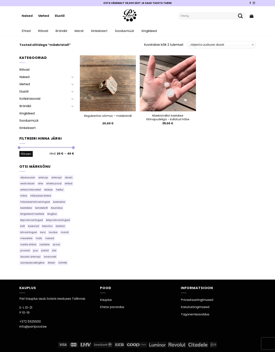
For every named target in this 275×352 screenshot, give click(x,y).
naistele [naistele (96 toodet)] (45, 244)
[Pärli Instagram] (254, 3)
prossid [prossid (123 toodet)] (25, 250)
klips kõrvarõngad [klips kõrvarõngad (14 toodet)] (31, 220)
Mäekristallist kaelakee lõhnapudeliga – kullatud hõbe (167, 117)
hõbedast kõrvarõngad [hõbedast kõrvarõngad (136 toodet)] (35, 201)
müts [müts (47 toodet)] (39, 238)
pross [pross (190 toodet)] (56, 244)
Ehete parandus (112, 307)
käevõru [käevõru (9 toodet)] (47, 226)
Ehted (26, 31)
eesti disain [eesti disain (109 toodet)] (27, 183)
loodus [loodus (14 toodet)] (53, 232)
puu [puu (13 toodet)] (35, 250)
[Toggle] (72, 77)
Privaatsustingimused (197, 300)
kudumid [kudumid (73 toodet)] (33, 226)
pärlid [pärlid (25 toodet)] (45, 250)
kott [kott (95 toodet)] (22, 226)
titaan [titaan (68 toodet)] (51, 262)
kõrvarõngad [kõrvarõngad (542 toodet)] (28, 232)
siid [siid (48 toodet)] (54, 250)
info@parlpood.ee (33, 326)
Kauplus (106, 300)
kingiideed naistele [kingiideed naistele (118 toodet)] (32, 213)
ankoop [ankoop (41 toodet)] (43, 177)
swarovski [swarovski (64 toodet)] (50, 256)
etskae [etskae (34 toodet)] (48, 189)
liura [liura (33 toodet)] (43, 232)
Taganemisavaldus (195, 314)
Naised (27, 16)
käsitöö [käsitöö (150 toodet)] (60, 226)
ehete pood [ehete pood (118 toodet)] (53, 183)
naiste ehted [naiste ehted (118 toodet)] (28, 244)
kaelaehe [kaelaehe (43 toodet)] (59, 201)
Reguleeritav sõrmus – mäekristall (108, 116)
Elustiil (60, 16)
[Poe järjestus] (221, 45)
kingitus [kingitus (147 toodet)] (52, 213)
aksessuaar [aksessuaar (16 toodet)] (27, 177)
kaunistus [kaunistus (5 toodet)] (57, 207)
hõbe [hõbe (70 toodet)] (23, 195)
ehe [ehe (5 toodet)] (40, 183)
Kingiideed (149, 31)
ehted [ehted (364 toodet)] (68, 183)
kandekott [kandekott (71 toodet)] (41, 207)
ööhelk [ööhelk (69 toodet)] (62, 262)
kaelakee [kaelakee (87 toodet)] (26, 207)
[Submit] (240, 15)
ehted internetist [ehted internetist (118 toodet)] (30, 189)
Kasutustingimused (195, 307)
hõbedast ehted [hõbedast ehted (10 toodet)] (40, 195)
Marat (79, 31)
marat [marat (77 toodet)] (65, 232)
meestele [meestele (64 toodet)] (26, 238)
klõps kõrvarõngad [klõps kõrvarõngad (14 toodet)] (58, 220)
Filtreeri (26, 154)
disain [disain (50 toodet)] (68, 177)
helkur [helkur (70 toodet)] (60, 189)
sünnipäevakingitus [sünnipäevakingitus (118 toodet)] (32, 262)
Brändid (61, 31)
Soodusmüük (124, 31)
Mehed (43, 16)
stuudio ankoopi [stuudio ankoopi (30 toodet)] (30, 256)
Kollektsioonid (29, 98)
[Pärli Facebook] (250, 3)
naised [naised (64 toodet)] (49, 238)
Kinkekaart (99, 31)
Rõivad (43, 31)
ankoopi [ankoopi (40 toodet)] (56, 177)
